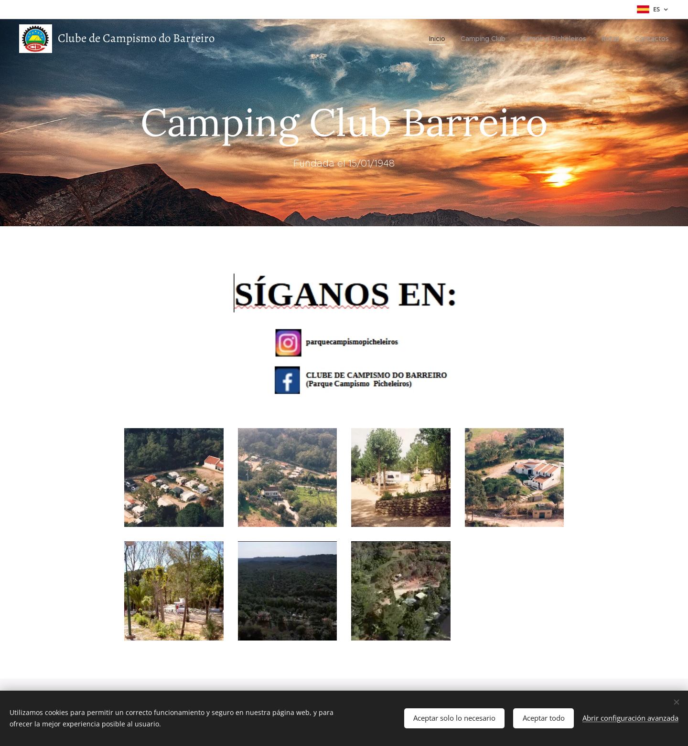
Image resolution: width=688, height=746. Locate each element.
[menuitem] (440, 39)
